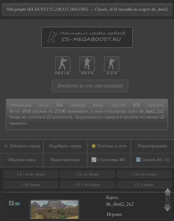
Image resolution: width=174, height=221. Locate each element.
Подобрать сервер (65, 146)
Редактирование (152, 146)
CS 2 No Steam (87, 184)
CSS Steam (31, 184)
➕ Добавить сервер (21, 146)
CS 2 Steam (144, 184)
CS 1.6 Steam (87, 174)
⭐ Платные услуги (109, 146)
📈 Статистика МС (108, 159)
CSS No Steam (144, 174)
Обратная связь (22, 159)
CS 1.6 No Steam (31, 174)
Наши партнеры (65, 159)
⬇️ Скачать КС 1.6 (152, 159)
